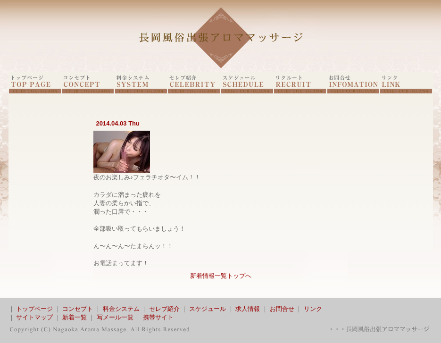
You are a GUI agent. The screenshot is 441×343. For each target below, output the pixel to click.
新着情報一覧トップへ (220, 275)
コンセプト (77, 308)
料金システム (121, 308)
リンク (313, 308)
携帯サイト (158, 317)
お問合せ (282, 308)
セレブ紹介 (164, 308)
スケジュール (207, 308)
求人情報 (247, 308)
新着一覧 (74, 317)
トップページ (34, 308)
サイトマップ (34, 317)
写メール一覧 (115, 317)
